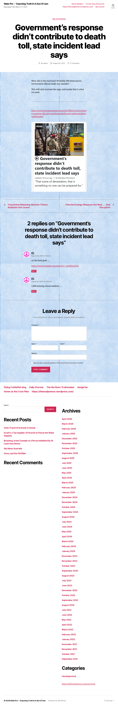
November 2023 (69, 561)
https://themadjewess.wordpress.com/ (78, 7)
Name (34, 344)
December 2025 (69, 438)
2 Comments (74, 63)
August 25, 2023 (59, 63)
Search (6, 405)
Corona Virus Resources (95, 4)
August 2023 (68, 576)
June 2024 (67, 527)
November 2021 (69, 649)
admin (45, 63)
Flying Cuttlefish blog (15, 387)
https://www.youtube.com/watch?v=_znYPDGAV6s (55, 266)
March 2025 (67, 482)
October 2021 (68, 654)
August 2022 (68, 605)
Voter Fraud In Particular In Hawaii (19, 428)
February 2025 (69, 487)
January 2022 (68, 639)
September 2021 (70, 659)
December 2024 (69, 497)
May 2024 (66, 531)
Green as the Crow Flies (16, 391)
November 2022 (69, 590)
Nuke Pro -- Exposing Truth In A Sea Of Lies (26, 4)
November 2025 (69, 443)
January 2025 (68, 492)
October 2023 (68, 566)
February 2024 (69, 546)
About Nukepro (77, 4)
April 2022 (67, 625)
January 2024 (68, 551)
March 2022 (67, 629)
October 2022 (68, 595)
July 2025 (66, 463)
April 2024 (67, 536)
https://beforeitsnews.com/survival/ (78, 684)
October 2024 (68, 507)
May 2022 (66, 620)
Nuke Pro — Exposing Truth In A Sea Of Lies (28, 701)
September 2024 (70, 512)
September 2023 (70, 571)
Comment (35, 325)
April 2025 (67, 478)
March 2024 (67, 541)
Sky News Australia (13, 448)
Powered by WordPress (57, 701)
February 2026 (69, 429)
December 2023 (69, 556)
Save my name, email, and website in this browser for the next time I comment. (58, 363)
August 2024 (68, 517)
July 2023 (66, 580)
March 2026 (67, 424)
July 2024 (66, 522)
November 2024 (69, 502)
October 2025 (68, 448)
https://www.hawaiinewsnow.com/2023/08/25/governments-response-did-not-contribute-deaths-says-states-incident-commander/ (58, 113)
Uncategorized (59, 19)
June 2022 (67, 615)
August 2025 (68, 458)
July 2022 (66, 610)
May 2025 (66, 473)
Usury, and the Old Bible (15, 453)
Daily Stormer (36, 387)
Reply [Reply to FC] (34, 271)
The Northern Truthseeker (60, 387)
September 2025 (70, 453)
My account (100, 7)
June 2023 (67, 585)
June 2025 (67, 468)
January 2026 (68, 433)
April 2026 (67, 419)
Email (62, 344)
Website (34, 353)
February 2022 (69, 634)
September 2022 (70, 600)
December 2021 (69, 644)
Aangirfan (82, 387)
